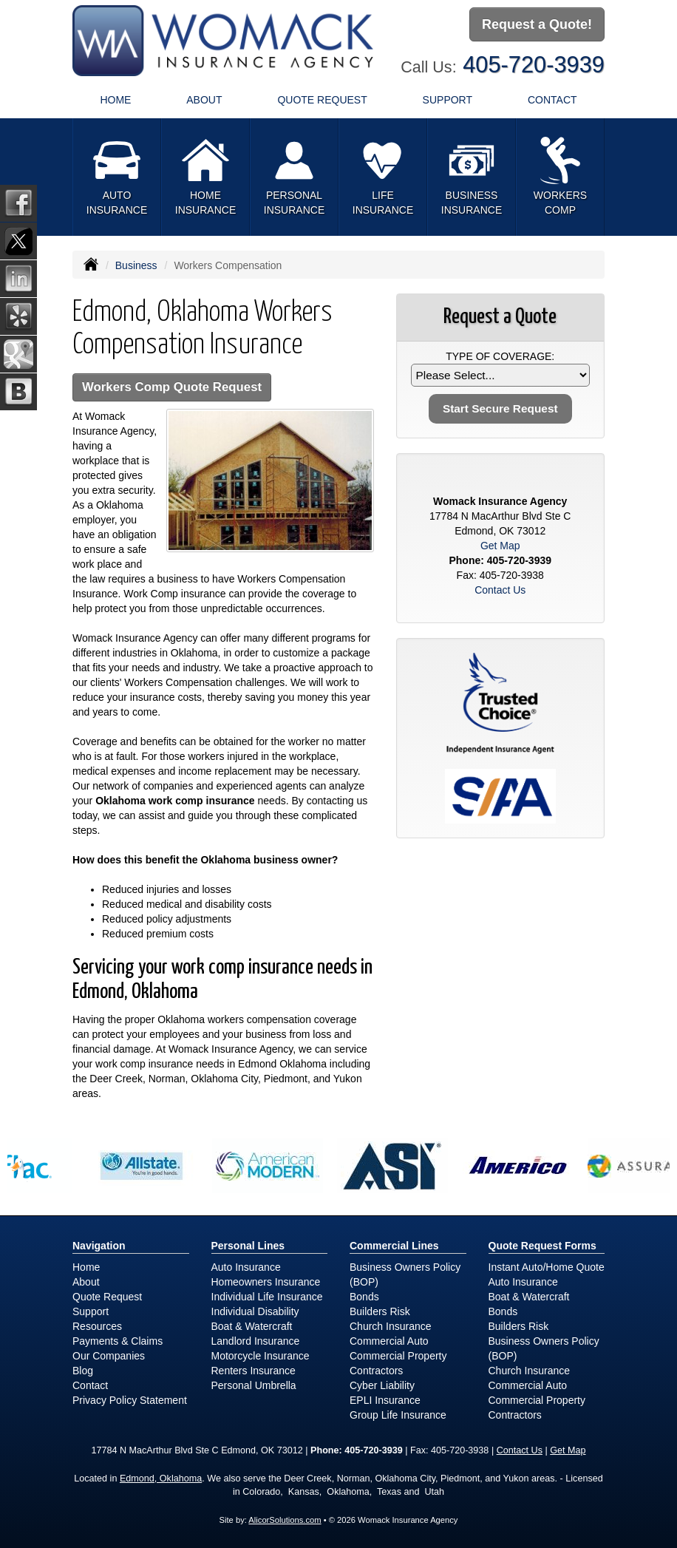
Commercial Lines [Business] (394, 1246)
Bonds (364, 1297)
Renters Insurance (253, 1370)
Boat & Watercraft (252, 1326)
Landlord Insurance (255, 1341)
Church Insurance (391, 1326)
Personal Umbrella (253, 1385)
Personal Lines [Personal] (248, 1246)
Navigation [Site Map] (99, 1246)
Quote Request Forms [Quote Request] (542, 1246)
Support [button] (447, 100)
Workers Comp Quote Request (172, 387)
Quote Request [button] (322, 100)
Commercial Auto (389, 1341)
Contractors (376, 1370)
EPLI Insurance (385, 1400)
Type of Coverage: (500, 356)
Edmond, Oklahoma (161, 1478)
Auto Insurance (246, 1267)
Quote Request (107, 1297)
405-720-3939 (534, 65)
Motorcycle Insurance (260, 1356)
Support (90, 1311)
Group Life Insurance (398, 1415)
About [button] (204, 100)
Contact (552, 100)
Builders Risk (380, 1311)
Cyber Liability (382, 1385)
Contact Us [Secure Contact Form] (499, 590)
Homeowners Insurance (266, 1282)
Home (115, 100)
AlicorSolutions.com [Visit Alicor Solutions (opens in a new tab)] (284, 1519)
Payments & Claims (117, 1341)
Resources (97, 1326)
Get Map (500, 545)
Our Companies (108, 1356)
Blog (82, 1370)
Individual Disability (255, 1311)
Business (136, 265)
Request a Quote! (537, 24)
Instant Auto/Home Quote (547, 1267)
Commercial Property (398, 1356)
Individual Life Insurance (267, 1297)
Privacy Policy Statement (129, 1400)
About (86, 1282)
